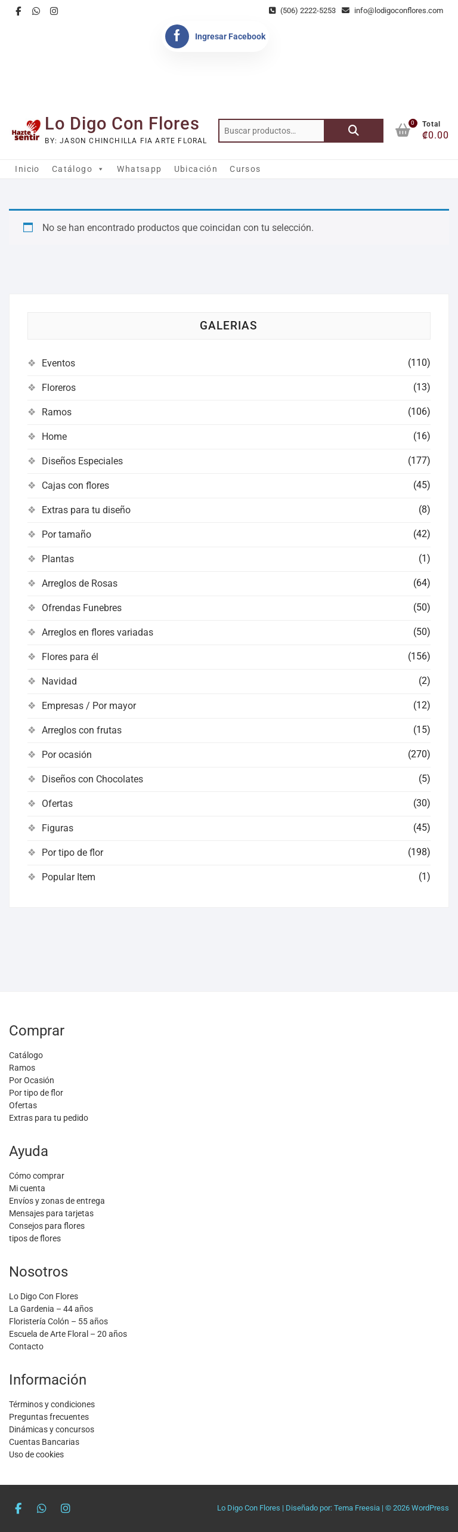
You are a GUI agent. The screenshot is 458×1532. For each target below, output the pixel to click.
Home (54, 436)
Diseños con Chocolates (92, 779)
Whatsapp (139, 169)
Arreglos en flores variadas (97, 632)
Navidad (59, 681)
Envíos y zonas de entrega (57, 1201)
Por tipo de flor (72, 852)
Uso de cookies (36, 1454)
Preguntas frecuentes (49, 1417)
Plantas (58, 559)
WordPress (430, 1507)
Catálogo (79, 169)
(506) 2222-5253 (302, 10)
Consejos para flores (47, 1226)
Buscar (353, 131)
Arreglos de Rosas (79, 583)
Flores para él (70, 656)
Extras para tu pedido (48, 1118)
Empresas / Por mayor (89, 705)
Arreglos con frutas (82, 730)
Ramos (57, 412)
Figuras (57, 828)
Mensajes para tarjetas (51, 1213)
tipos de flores (35, 1238)
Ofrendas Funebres (82, 608)
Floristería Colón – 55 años (58, 1321)
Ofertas (57, 803)
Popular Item (68, 877)
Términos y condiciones (52, 1404)
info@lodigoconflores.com (392, 10)
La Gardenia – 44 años (51, 1309)
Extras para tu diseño (86, 510)
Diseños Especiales (82, 461)
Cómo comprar (36, 1175)
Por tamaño (66, 534)
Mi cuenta (27, 1188)
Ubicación (196, 169)
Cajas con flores (75, 485)
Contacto (26, 1346)
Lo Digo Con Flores (122, 123)
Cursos (245, 169)
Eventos (58, 363)
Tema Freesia (357, 1507)
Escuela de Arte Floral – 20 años (68, 1334)
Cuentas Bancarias (44, 1442)
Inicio (27, 169)
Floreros (59, 387)
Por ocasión (67, 754)
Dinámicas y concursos (51, 1429)
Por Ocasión (31, 1080)
